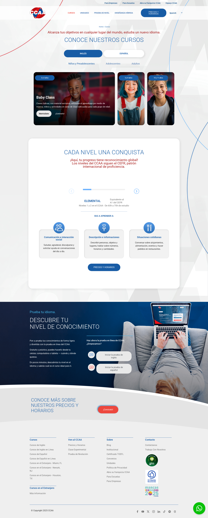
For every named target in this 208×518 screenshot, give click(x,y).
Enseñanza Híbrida (124, 13)
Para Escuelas (129, 3)
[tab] (83, 53)
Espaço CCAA (171, 3)
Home (101, 27)
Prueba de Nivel (101, 13)
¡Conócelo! (59, 114)
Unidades (84, 13)
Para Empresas (111, 3)
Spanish (173, 13)
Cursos (71, 13)
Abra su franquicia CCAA (150, 3)
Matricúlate (44, 114)
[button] (71, 191)
